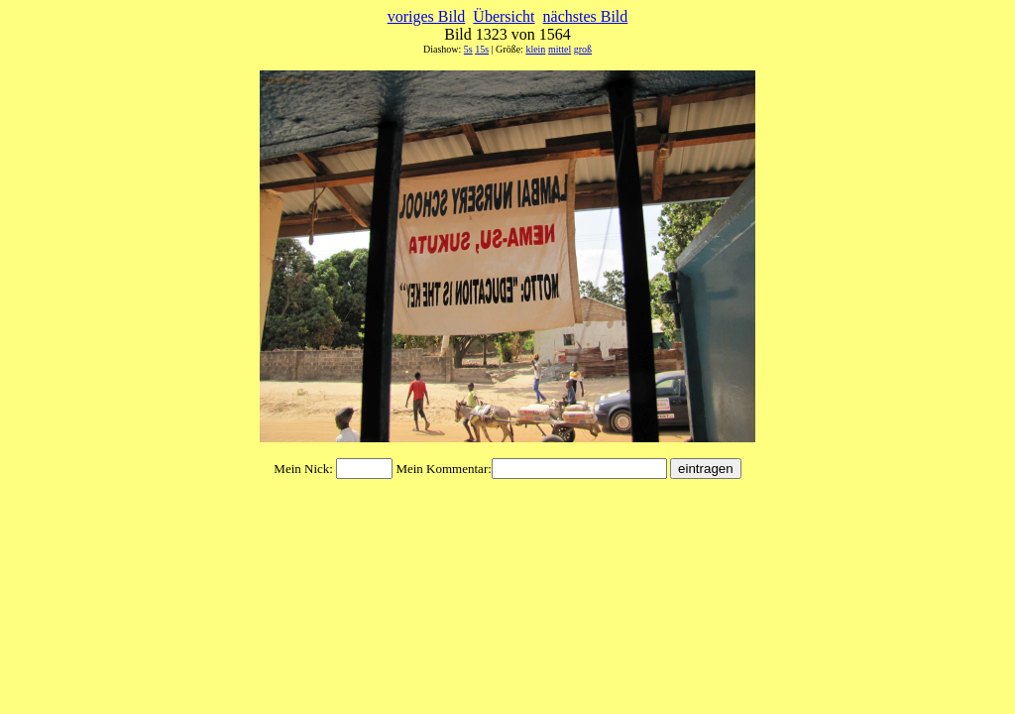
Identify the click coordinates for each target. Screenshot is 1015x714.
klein (535, 49)
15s (482, 49)
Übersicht (503, 16)
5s (468, 49)
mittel (559, 49)
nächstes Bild (585, 16)
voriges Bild (427, 16)
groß (583, 49)
